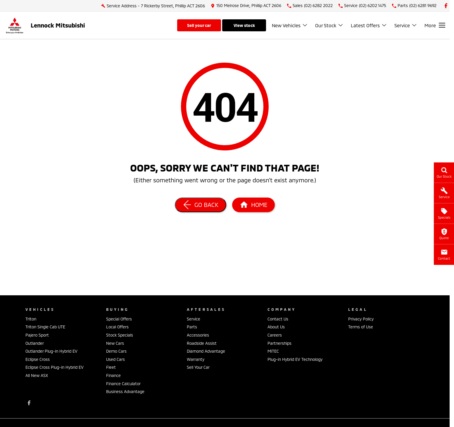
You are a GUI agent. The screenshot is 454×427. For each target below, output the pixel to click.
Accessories (198, 334)
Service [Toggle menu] (405, 25)
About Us (276, 326)
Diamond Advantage (206, 351)
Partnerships (279, 343)
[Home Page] (253, 205)
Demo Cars (116, 351)
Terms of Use (360, 326)
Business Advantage (125, 391)
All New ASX (36, 375)
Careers (274, 334)
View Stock (244, 25)
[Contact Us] (246, 6)
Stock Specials (119, 334)
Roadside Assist (202, 343)
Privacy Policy (361, 318)
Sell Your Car (199, 25)
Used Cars (115, 359)
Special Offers (119, 318)
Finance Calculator (123, 383)
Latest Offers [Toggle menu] (369, 25)
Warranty (195, 359)
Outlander (34, 343)
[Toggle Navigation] (434, 25)
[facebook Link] (446, 5)
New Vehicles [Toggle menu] (290, 25)
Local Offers (117, 326)
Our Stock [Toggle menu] (329, 25)
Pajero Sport (37, 334)
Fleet (111, 367)
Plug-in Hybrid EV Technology (294, 359)
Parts (192, 326)
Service (193, 318)
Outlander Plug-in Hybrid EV (51, 351)
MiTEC (273, 351)
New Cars (115, 343)
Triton (30, 318)
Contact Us (277, 318)
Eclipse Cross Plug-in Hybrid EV (54, 367)
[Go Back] (200, 205)
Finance (113, 375)
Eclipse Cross (37, 359)
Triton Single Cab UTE (45, 326)
